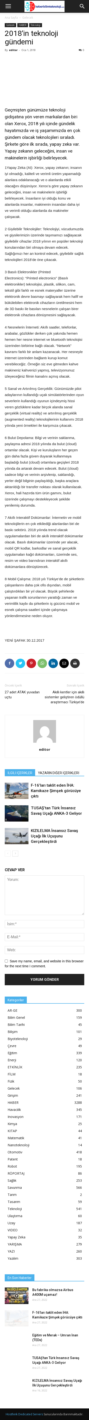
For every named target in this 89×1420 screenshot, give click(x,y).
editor (13, 50)
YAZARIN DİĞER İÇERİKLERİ (58, 773)
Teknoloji (36, 25)
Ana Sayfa (11, 18)
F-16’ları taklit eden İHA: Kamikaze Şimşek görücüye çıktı (56, 790)
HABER (23, 25)
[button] (82, 6)
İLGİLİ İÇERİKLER (20, 773)
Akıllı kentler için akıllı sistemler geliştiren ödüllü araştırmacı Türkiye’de (64, 697)
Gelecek (27, 18)
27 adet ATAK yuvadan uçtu (22, 694)
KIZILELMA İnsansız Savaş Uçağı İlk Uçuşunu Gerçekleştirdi (54, 836)
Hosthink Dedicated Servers (24, 1414)
